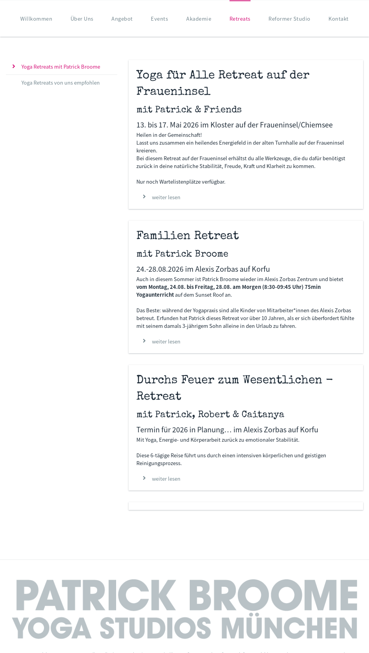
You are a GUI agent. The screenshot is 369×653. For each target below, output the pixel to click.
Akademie (198, 18)
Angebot (122, 18)
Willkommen (36, 18)
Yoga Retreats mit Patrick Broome (60, 66)
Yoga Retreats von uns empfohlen (60, 82)
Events (159, 18)
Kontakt (338, 18)
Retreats (240, 18)
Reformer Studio (289, 18)
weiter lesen (166, 197)
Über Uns (82, 18)
